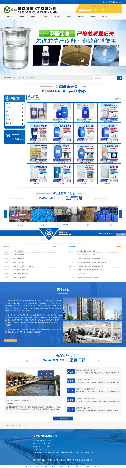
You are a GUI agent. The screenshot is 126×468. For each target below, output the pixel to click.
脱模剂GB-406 (62, 121)
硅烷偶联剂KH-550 (109, 121)
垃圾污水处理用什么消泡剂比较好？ (18, 400)
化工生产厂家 (21, 425)
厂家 (18, 77)
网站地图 (112, 2)
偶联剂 (69, 16)
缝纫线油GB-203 (38, 183)
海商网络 (89, 460)
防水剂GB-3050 (62, 142)
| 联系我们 (106, 6)
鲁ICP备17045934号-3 (70, 460)
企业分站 (106, 2)
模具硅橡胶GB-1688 (38, 142)
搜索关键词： (8, 77)
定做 (23, 77)
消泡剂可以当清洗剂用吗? (85, 398)
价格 (27, 77)
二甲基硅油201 (62, 183)
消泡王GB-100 (62, 162)
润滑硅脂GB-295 (85, 121)
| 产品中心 (100, 6)
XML (120, 2)
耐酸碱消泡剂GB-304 (85, 162)
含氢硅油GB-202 (109, 183)
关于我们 (94, 6)
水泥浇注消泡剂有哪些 (84, 379)
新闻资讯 (92, 16)
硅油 (45, 16)
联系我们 (104, 16)
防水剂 (33, 16)
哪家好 (32, 77)
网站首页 (9, 16)
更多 (55, 246)
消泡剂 (21, 16)
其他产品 (81, 16)
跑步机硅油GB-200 (86, 183)
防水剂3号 (109, 142)
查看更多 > (10, 340)
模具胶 (57, 16)
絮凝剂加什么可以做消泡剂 (85, 389)
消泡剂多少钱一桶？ (83, 408)
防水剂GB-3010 (85, 142)
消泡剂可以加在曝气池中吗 (85, 370)
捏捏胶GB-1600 (38, 121)
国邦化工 (14, 425)
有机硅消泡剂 (38, 162)
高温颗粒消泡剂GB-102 (109, 162)
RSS (117, 2)
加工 (14, 77)
